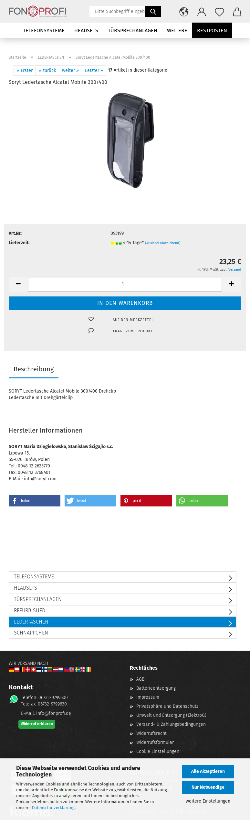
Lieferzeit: (19, 242)
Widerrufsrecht (151, 733)
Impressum (147, 697)
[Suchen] (153, 11)
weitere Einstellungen (208, 801)
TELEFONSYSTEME (44, 30)
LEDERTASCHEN (31, 622)
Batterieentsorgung (156, 688)
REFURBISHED (29, 610)
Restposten (212, 30)
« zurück (47, 70)
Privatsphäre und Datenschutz (167, 706)
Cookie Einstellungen (157, 751)
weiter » (70, 70)
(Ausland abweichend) (163, 243)
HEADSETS (86, 30)
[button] (184, 11)
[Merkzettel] (219, 11)
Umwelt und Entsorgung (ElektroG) (171, 715)
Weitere (177, 30)
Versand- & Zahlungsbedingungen (171, 724)
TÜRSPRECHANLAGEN (132, 30)
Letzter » (94, 70)
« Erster (25, 70)
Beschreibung (34, 369)
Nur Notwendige (208, 787)
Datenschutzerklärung (53, 807)
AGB (140, 679)
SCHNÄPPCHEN (31, 633)
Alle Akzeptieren (208, 771)
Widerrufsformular (155, 742)
